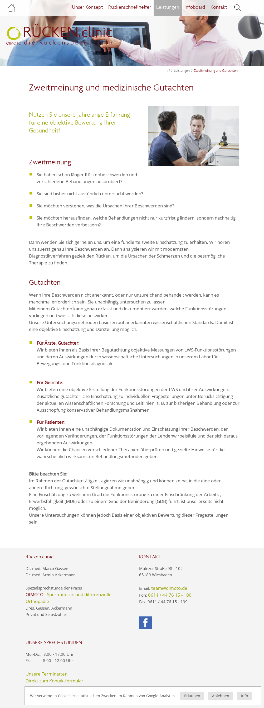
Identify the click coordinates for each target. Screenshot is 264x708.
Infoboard (194, 7)
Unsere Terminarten (46, 674)
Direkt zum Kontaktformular (54, 681)
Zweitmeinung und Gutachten (216, 70)
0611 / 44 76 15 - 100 (170, 595)
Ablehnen (220, 695)
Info (244, 695)
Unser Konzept (87, 7)
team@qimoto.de (169, 588)
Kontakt (219, 7)
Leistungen (182, 70)
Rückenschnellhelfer (129, 7)
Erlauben (192, 695)
